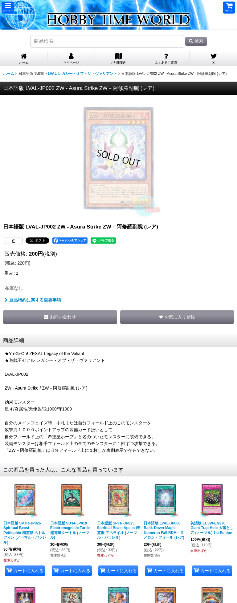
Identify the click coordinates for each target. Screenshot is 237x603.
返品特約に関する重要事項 (33, 299)
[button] (8, 8)
